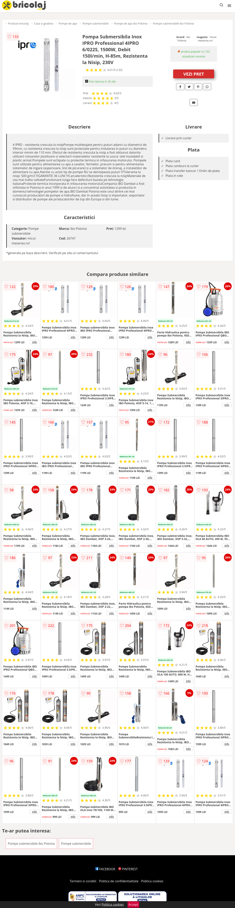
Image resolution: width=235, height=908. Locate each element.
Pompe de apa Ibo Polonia (130, 23)
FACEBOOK (105, 869)
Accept (133, 904)
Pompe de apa (68, 23)
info (34, 342)
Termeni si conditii (83, 881)
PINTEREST (128, 869)
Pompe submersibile (95, 23)
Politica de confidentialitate (118, 881)
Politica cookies (152, 881)
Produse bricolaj (18, 23)
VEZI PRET (193, 74)
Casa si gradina (43, 23)
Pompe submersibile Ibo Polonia (173, 23)
